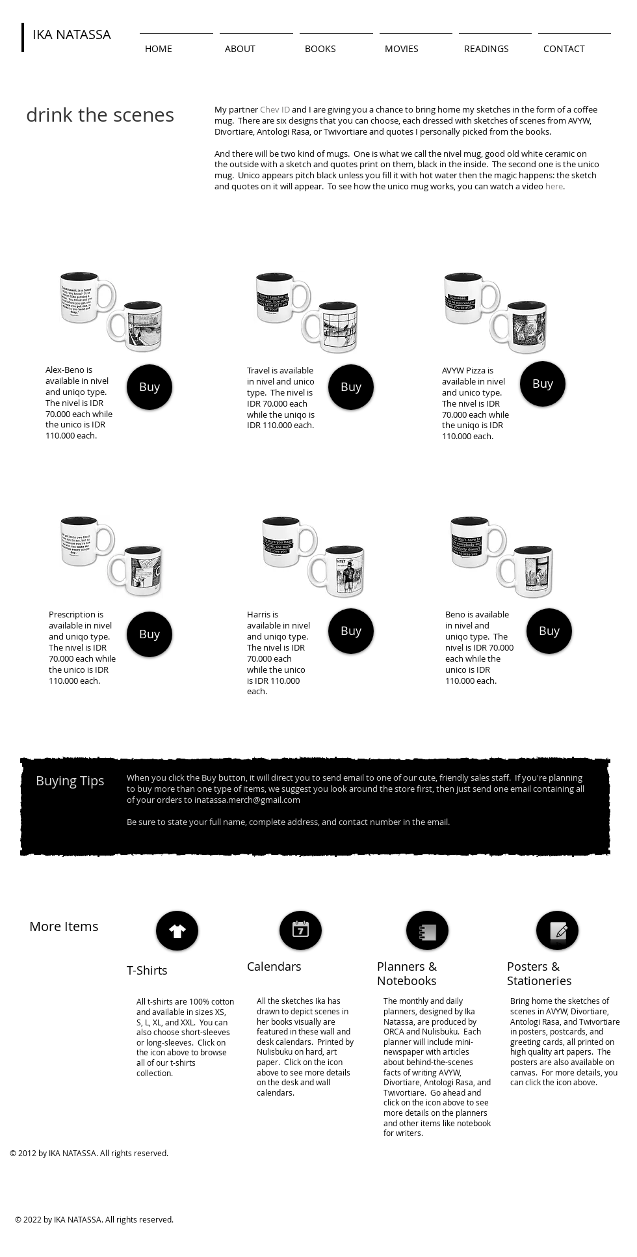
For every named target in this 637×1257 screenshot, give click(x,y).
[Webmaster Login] (365, 1212)
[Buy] (149, 387)
